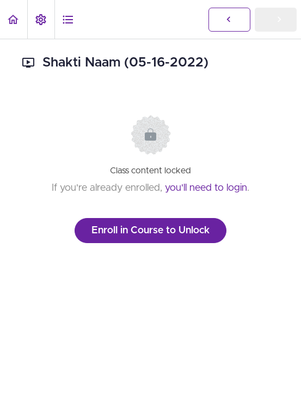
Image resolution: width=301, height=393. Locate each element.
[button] (13, 19)
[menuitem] (40, 19)
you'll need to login (206, 188)
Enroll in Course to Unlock (150, 230)
